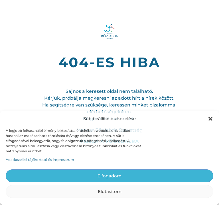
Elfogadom (109, 176)
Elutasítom (109, 191)
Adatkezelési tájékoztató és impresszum (40, 159)
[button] (210, 119)
